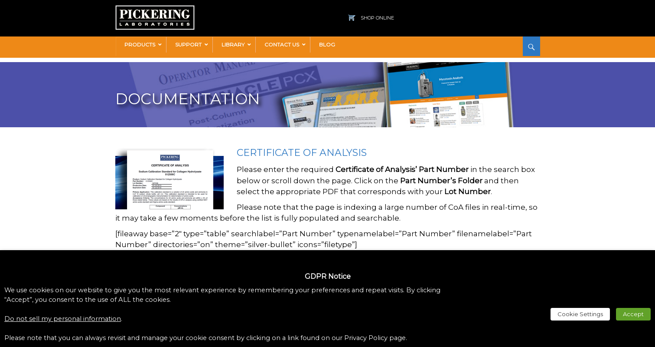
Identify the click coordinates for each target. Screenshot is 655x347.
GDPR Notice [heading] (328, 276)
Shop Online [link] (377, 18)
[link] (155, 9)
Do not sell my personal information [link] (62, 319)
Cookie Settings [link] (580, 314)
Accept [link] (633, 314)
